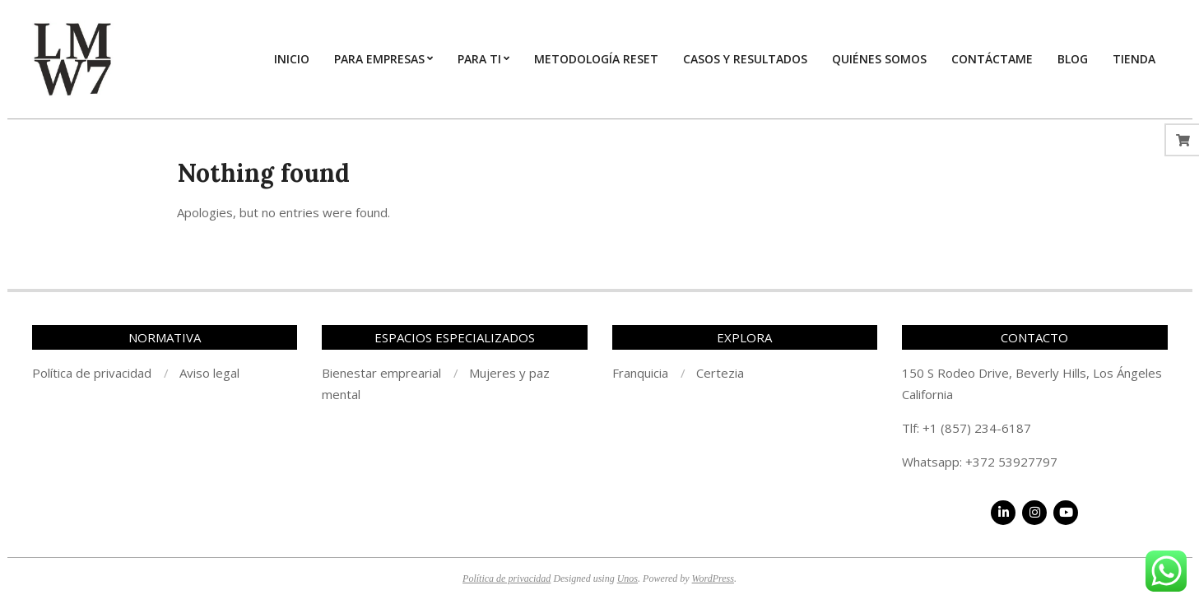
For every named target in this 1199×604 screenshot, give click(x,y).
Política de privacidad (506, 578)
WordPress (713, 578)
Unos (627, 578)
